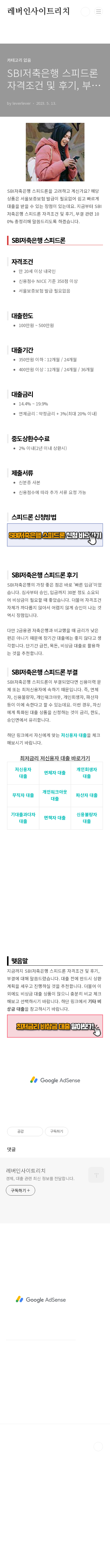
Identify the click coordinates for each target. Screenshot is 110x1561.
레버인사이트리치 (38, 12)
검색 (85, 11)
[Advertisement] (55, 891)
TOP (98, 1446)
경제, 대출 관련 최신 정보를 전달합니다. (40, 1178)
